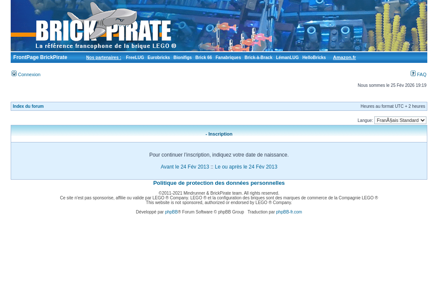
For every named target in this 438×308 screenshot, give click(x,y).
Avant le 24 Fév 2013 (185, 167)
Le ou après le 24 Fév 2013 (246, 167)
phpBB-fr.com (289, 212)
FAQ (418, 74)
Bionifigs (183, 57)
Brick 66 (203, 57)
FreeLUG (135, 57)
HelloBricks (314, 57)
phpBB (171, 212)
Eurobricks (159, 57)
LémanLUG (287, 57)
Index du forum (28, 106)
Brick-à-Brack (258, 57)
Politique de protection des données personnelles (219, 183)
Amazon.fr (344, 57)
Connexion (26, 74)
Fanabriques (228, 57)
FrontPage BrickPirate (39, 57)
